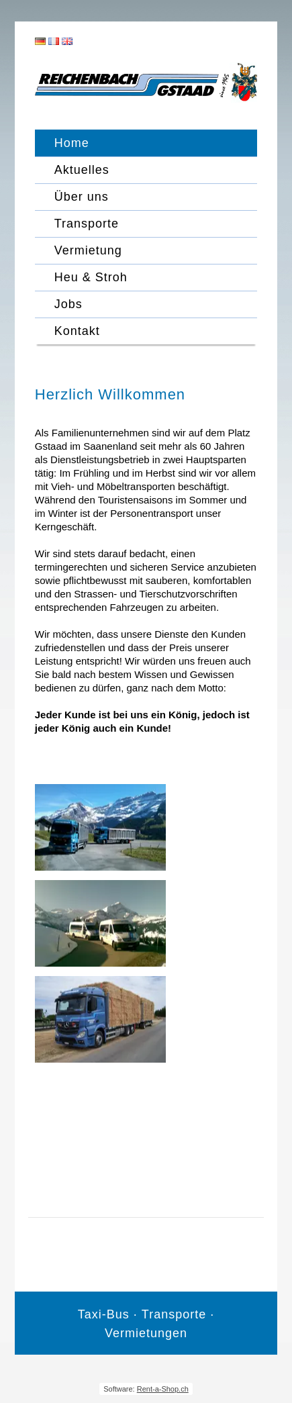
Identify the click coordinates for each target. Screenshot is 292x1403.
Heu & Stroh (91, 277)
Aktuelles (81, 170)
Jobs (68, 304)
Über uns (81, 196)
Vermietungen (146, 1333)
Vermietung (88, 250)
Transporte (86, 223)
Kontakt (77, 331)
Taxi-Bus (104, 1314)
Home (71, 143)
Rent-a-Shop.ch (163, 1389)
